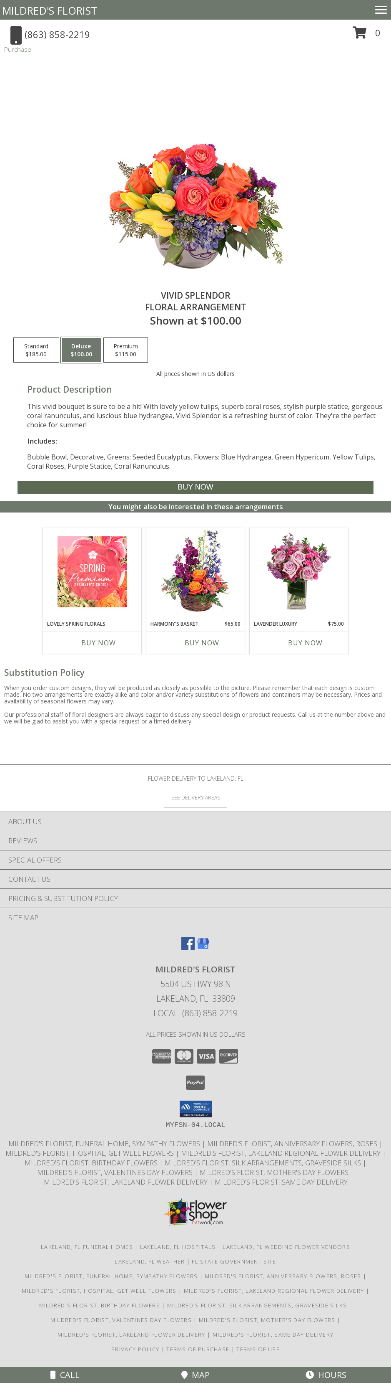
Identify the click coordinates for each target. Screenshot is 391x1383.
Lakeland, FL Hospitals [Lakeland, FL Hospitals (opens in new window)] (178, 1247)
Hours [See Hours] (326, 1374)
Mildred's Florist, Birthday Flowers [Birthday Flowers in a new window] (92, 1162)
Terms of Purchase (197, 1349)
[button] (367, 35)
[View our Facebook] (188, 947)
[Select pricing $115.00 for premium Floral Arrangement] (126, 350)
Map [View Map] (195, 1374)
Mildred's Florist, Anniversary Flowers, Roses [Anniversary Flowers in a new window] (293, 1143)
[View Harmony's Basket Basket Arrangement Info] (196, 572)
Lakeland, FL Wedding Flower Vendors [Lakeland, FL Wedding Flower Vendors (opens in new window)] (286, 1247)
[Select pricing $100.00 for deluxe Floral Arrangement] (81, 350)
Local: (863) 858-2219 (195, 1013)
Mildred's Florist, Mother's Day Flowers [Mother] (275, 1172)
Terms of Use (258, 1349)
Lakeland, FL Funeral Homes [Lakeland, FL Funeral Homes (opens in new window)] (87, 1247)
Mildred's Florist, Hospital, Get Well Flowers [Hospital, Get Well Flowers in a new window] (90, 1153)
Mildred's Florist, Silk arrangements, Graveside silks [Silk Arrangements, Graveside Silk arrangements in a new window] (264, 1162)
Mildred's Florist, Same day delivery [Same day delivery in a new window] (281, 1182)
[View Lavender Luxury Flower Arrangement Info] (299, 572)
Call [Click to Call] (65, 1374)
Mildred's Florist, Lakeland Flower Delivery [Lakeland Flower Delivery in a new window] (126, 1182)
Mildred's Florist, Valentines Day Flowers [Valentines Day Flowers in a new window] (115, 1172)
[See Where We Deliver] (195, 797)
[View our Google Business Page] (203, 947)
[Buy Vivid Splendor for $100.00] (195, 487)
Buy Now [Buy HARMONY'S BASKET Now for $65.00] (202, 642)
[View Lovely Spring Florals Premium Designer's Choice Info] (92, 571)
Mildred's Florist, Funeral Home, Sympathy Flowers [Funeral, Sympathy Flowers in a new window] (105, 1143)
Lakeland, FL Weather (150, 1261)
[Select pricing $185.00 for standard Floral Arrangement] (36, 350)
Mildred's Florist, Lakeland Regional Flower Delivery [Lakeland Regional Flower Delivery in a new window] (281, 1153)
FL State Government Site (234, 1261)
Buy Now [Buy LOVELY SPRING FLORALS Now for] (98, 642)
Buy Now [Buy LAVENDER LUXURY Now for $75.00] (305, 642)
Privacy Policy (135, 1349)
